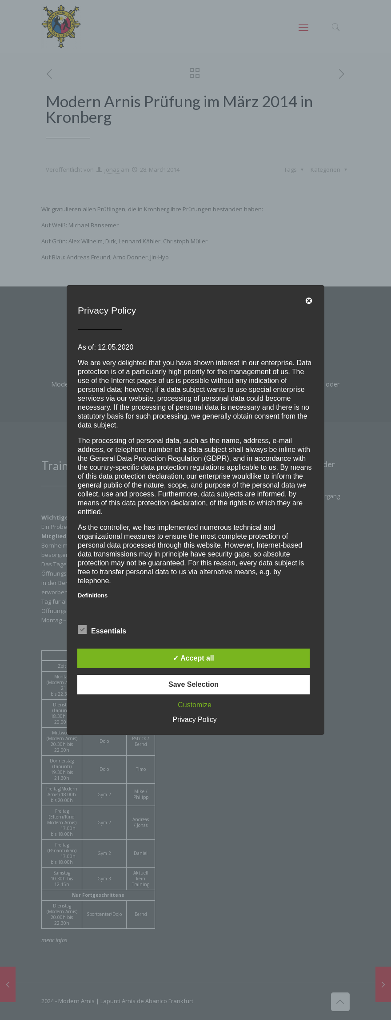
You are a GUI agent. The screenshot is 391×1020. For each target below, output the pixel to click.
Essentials (102, 630)
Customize (194, 705)
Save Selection (193, 684)
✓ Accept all (193, 658)
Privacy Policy (194, 719)
